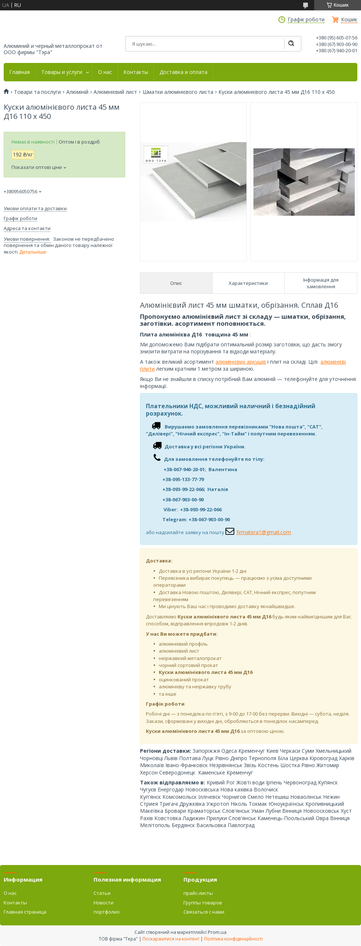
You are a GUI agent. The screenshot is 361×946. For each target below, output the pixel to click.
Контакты (135, 72)
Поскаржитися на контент (171, 939)
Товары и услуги (61, 72)
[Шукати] (291, 44)
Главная (19, 72)
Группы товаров (202, 902)
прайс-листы (198, 893)
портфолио (107, 911)
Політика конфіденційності (233, 939)
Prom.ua (217, 932)
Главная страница (25, 911)
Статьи (102, 893)
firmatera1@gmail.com (263, 532)
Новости (103, 902)
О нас (105, 72)
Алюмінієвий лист (115, 92)
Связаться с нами (203, 911)
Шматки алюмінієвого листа (178, 92)
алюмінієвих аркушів (240, 361)
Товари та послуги (37, 92)
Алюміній (77, 92)
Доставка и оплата (183, 72)
